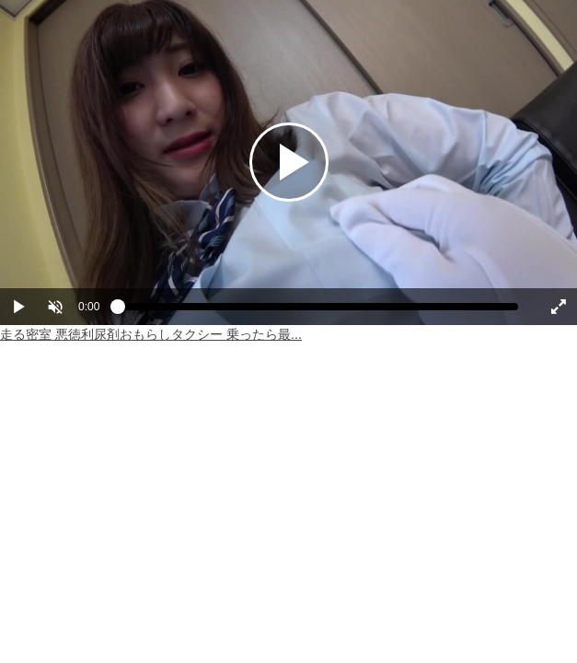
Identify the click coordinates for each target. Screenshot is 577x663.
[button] (55, 306)
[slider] (318, 311)
